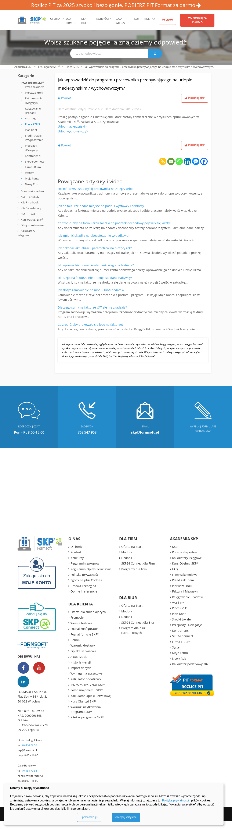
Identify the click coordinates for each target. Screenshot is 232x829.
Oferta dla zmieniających (88, 620)
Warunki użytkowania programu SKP (85, 717)
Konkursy (77, 566)
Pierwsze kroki (34, 93)
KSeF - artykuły (29, 197)
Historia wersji (80, 671)
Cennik (75, 648)
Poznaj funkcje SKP (84, 643)
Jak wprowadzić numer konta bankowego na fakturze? (96, 273)
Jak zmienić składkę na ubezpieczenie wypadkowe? (94, 244)
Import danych (80, 676)
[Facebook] (204, 169)
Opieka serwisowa (83, 659)
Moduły (126, 561)
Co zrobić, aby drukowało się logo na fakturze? (90, 333)
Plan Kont (31, 130)
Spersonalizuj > (89, 817)
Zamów (167, 20)
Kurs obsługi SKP (32, 219)
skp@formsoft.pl (27, 759)
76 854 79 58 (29, 753)
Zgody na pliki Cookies (86, 589)
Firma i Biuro (33, 167)
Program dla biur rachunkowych (133, 638)
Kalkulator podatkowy (85, 687)
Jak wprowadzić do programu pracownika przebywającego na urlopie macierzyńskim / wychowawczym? (118, 87)
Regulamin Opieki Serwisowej (91, 577)
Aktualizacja (78, 665)
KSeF (137, 19)
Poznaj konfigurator (84, 637)
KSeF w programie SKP (87, 726)
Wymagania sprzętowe (86, 682)
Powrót (64, 106)
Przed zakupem (34, 87)
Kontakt (150, 19)
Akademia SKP (23, 67)
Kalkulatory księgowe (187, 566)
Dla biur (84, 21)
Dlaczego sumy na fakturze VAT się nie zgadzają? (92, 316)
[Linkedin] (187, 169)
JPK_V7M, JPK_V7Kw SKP (87, 693)
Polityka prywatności (84, 583)
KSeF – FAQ (27, 214)
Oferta (55, 19)
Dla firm (69, 21)
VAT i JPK (30, 118)
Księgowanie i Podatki (33, 111)
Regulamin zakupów (84, 572)
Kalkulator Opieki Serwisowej (91, 704)
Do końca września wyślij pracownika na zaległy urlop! (96, 197)
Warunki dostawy (82, 654)
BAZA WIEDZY (120, 21)
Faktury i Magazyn (185, 600)
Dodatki (126, 566)
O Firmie (76, 555)
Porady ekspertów (32, 191)
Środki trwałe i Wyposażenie (34, 138)
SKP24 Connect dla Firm (138, 572)
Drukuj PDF (195, 106)
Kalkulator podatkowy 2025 (191, 672)
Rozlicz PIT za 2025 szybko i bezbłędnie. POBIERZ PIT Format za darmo (116, 4)
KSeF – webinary (30, 208)
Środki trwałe (181, 628)
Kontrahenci (32, 156)
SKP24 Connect (34, 161)
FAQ (175, 577)
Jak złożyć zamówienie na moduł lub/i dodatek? (91, 298)
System (29, 173)
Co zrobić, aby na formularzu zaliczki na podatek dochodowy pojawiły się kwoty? (114, 231)
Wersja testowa (81, 631)
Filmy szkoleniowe (32, 225)
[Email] (171, 169)
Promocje (77, 626)
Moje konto (32, 178)
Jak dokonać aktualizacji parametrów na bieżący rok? (95, 256)
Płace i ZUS (72, 67)
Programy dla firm (134, 577)
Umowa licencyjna (83, 594)
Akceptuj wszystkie (126, 817)
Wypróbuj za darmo (197, 20)
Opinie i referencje (83, 600)
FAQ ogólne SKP (49, 67)
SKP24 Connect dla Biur (138, 631)
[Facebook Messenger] (195, 169)
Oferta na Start (131, 555)
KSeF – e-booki (29, 202)
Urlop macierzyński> (72, 135)
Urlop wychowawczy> (73, 140)
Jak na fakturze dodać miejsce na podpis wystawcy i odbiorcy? (101, 214)
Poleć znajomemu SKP (86, 699)
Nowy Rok (31, 184)
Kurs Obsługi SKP (83, 710)
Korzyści (102, 19)
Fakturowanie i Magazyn (33, 100)
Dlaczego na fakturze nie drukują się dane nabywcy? (95, 286)
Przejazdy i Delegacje (31, 148)
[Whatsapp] (179, 169)
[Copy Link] (162, 169)
